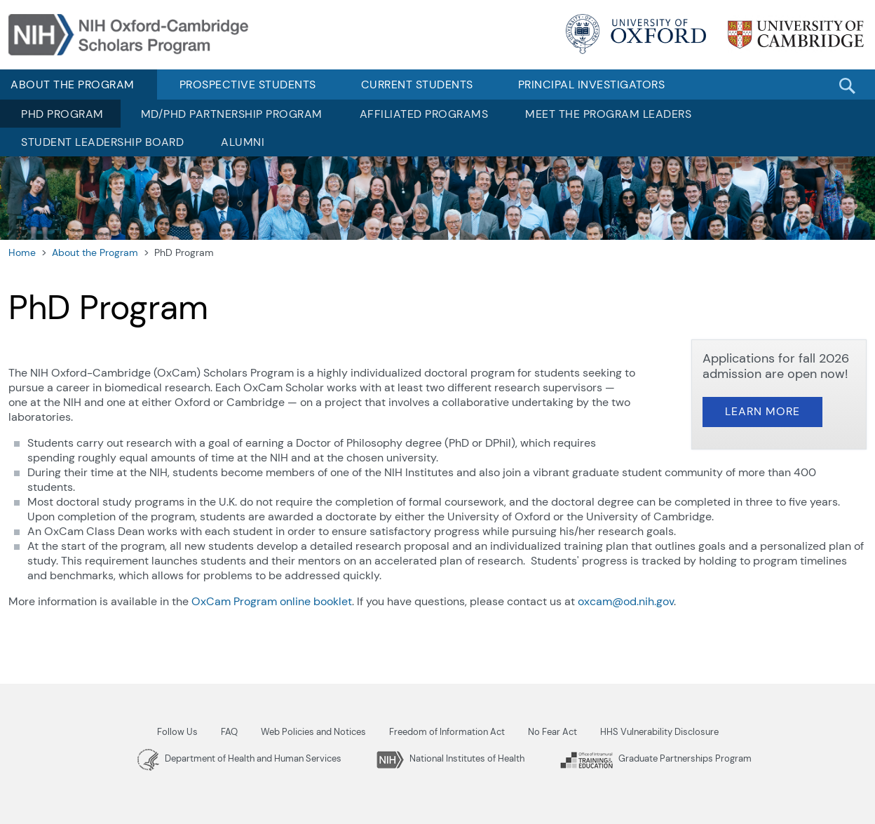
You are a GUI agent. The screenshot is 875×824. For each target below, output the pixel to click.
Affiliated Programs (424, 114)
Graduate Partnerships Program (655, 758)
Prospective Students (247, 84)
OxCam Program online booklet (271, 601)
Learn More (762, 411)
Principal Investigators (591, 84)
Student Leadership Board (102, 142)
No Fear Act (552, 732)
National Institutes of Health (450, 758)
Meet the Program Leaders (608, 114)
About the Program (95, 252)
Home (22, 252)
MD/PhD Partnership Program (232, 114)
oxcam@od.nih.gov (626, 601)
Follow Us (177, 732)
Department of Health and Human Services (239, 758)
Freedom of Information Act (447, 732)
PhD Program (62, 114)
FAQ (229, 732)
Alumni (242, 142)
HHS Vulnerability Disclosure (659, 732)
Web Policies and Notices (313, 732)
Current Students (417, 84)
